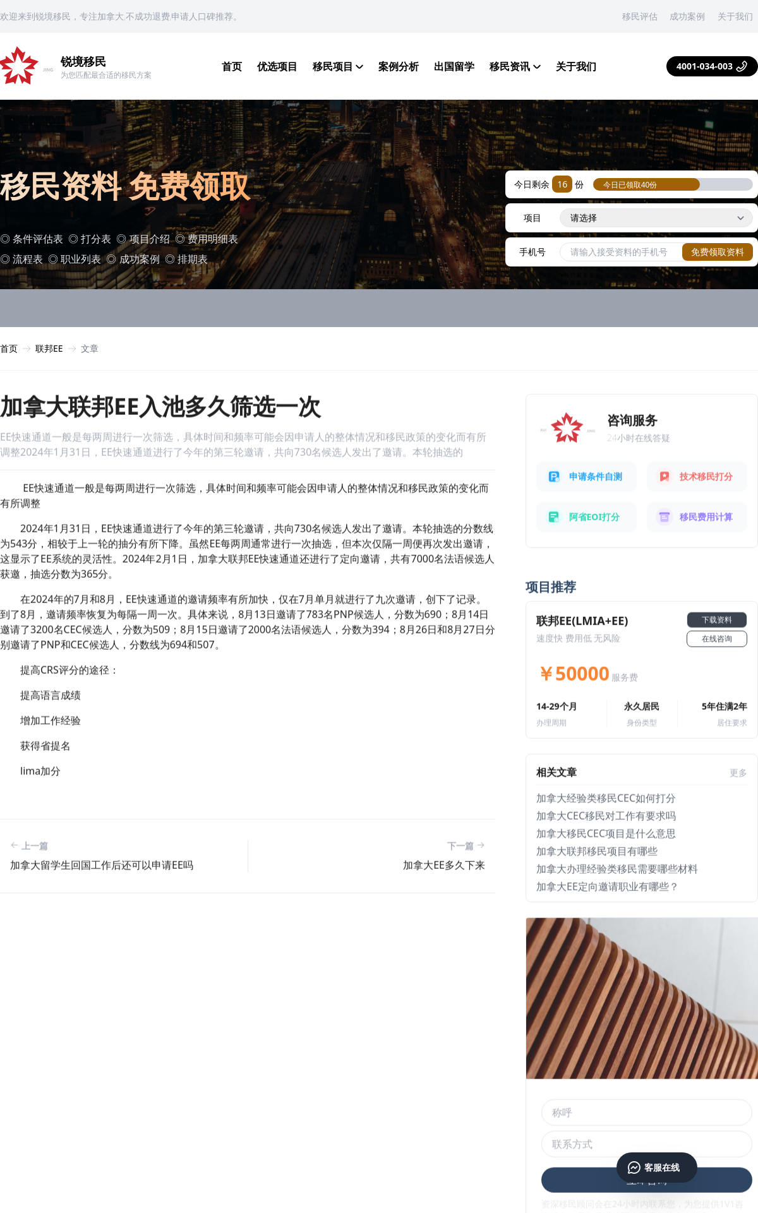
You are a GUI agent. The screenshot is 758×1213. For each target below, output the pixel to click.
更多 (738, 792)
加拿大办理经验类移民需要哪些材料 (617, 888)
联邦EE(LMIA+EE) (582, 639)
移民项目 (338, 66)
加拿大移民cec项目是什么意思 (606, 852)
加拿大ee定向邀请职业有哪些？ (607, 905)
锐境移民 (83, 61)
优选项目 (277, 66)
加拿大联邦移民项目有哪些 (597, 870)
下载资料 (717, 638)
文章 (90, 348)
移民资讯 (515, 66)
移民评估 (640, 16)
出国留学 (454, 66)
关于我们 (735, 16)
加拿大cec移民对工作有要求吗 (606, 835)
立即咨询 (647, 1199)
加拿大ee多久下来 (444, 883)
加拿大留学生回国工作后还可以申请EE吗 (101, 883)
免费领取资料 (717, 252)
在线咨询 (717, 657)
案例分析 (398, 66)
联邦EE (49, 348)
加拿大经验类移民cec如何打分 (606, 817)
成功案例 (687, 16)
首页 (232, 66)
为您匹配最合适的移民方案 (106, 74)
